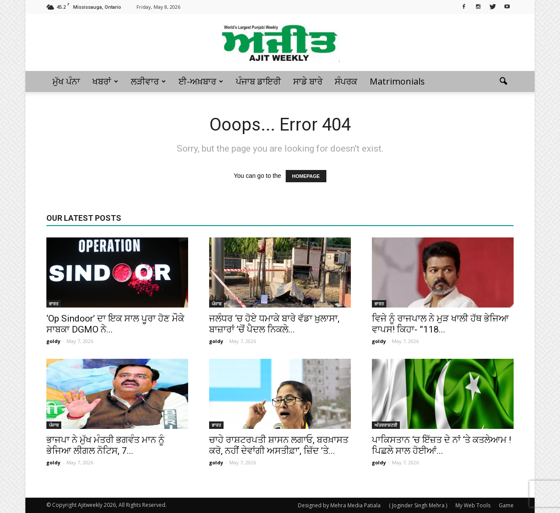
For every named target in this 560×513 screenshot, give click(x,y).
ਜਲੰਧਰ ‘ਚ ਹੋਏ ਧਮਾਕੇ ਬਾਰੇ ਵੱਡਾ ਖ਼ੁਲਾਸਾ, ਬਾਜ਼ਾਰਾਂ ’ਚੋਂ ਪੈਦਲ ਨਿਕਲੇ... (274, 324)
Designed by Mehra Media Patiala (339, 505)
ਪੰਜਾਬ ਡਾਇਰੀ (258, 81)
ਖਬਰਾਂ (105, 81)
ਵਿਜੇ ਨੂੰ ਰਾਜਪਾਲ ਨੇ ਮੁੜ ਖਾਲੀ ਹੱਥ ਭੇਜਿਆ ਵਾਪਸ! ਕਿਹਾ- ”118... (440, 324)
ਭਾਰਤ (53, 304)
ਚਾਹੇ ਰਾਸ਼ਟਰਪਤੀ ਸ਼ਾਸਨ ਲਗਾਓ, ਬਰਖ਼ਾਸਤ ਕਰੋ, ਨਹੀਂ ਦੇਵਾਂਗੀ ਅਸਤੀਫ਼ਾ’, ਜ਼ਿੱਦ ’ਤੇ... (278, 445)
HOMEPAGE (306, 176)
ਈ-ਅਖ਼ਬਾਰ (200, 81)
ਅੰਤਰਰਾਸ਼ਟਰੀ (385, 425)
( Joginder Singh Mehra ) (418, 505)
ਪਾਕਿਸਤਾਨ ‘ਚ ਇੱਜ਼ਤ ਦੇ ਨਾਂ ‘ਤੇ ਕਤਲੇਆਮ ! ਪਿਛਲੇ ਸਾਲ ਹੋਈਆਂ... (441, 445)
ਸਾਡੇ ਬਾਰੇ (307, 81)
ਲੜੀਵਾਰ (148, 81)
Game (506, 505)
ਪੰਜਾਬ (216, 304)
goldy (53, 341)
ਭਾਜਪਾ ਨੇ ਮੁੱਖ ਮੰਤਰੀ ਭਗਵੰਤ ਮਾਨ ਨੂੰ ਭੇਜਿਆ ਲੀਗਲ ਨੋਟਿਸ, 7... (105, 445)
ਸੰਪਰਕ (346, 81)
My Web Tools (472, 505)
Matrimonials (397, 81)
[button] (503, 81)
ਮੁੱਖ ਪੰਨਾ (66, 81)
